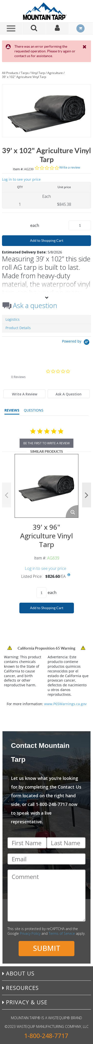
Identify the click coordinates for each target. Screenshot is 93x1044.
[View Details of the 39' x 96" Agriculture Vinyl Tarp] (46, 486)
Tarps (25, 73)
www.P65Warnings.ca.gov (65, 703)
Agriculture (55, 73)
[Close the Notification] (85, 46)
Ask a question (35, 305)
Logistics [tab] (12, 319)
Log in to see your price (21, 179)
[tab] (24, 393)
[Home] (46, 11)
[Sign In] (57, 28)
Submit (46, 948)
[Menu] (11, 28)
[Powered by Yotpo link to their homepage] (76, 342)
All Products (10, 73)
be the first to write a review (46, 443)
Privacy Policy (30, 933)
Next (86, 495)
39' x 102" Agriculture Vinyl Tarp (24, 77)
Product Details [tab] (18, 327)
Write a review (69, 167)
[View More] (46, 297)
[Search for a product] (34, 28)
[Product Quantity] (80, 225)
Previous (6, 495)
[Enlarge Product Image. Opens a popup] (72, 511)
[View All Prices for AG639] (69, 574)
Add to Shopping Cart (46, 241)
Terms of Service (62, 933)
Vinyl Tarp (38, 73)
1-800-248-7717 (46, 1036)
